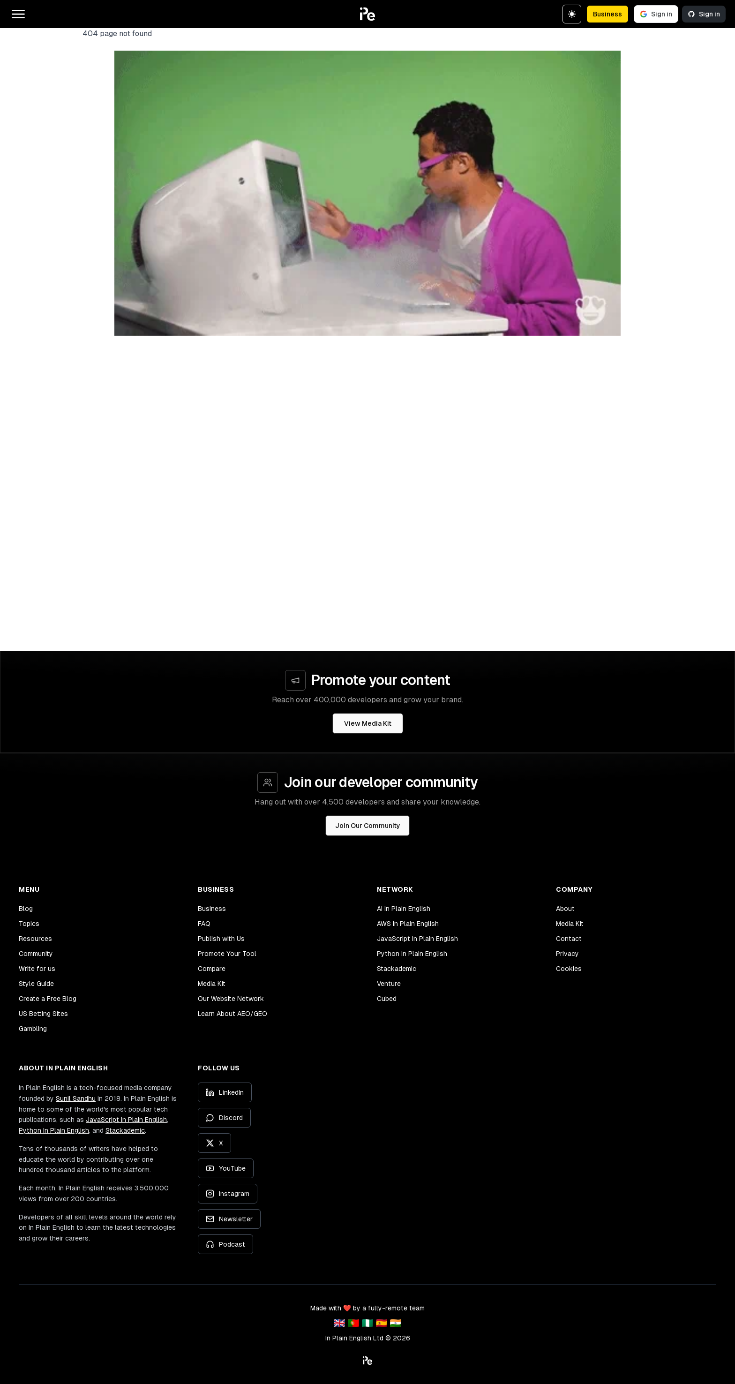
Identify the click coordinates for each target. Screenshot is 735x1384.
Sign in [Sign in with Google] (656, 14)
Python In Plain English (54, 1130)
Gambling (33, 1028)
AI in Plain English (403, 908)
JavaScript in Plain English (417, 938)
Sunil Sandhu (76, 1098)
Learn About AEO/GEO (232, 1013)
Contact (569, 938)
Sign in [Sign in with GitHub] (704, 14)
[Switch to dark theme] (571, 14)
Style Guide (36, 983)
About (565, 908)
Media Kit (211, 983)
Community (36, 953)
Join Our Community (367, 825)
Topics (29, 923)
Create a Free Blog (47, 998)
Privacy (567, 953)
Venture (389, 983)
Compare (211, 968)
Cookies (569, 968)
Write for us (37, 968)
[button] (367, 14)
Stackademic (396, 968)
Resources (35, 938)
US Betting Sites (43, 1013)
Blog (26, 908)
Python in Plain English (412, 953)
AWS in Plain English (408, 923)
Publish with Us (221, 938)
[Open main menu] (18, 14)
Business (607, 14)
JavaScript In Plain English (126, 1119)
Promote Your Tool (227, 953)
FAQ (204, 923)
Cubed (387, 998)
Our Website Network (231, 998)
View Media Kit (367, 723)
